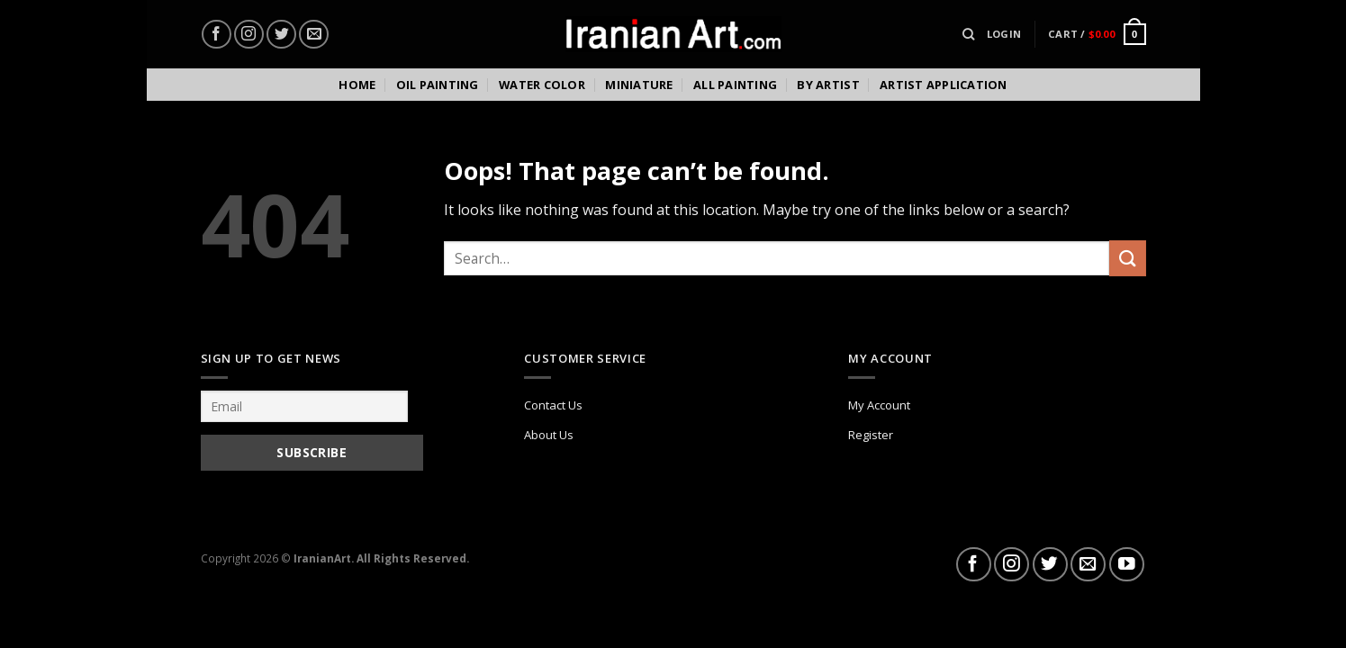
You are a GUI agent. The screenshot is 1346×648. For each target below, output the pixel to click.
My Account (879, 405)
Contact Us (553, 405)
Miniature (639, 84)
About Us (549, 435)
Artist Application (943, 84)
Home (357, 84)
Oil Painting (437, 84)
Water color (542, 84)
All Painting (735, 84)
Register (870, 435)
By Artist (828, 84)
